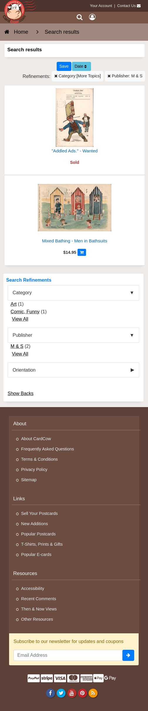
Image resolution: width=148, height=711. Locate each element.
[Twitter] (61, 693)
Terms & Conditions (39, 459)
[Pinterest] (82, 693)
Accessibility (32, 588)
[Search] (80, 17)
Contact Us (126, 6)
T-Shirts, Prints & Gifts (42, 544)
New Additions (34, 523)
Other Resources (37, 619)
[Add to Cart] (82, 252)
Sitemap (29, 479)
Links (19, 498)
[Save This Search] (64, 66)
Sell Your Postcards (39, 513)
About (19, 423)
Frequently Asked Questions (47, 449)
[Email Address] (68, 655)
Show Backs (20, 393)
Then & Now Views (39, 609)
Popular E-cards (36, 554)
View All (20, 319)
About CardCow (36, 438)
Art (13, 304)
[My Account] (92, 17)
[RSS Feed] (93, 693)
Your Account (101, 6)
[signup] (128, 655)
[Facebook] (51, 693)
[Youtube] (72, 693)
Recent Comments (38, 598)
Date (81, 66)
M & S (17, 346)
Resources (25, 573)
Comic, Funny (25, 311)
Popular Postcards (38, 534)
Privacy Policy (34, 469)
